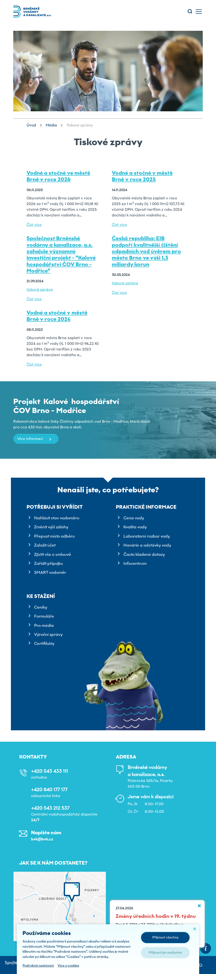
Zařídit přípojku (48, 563)
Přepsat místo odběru (54, 536)
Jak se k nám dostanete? (53, 863)
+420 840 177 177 (49, 789)
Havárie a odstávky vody (147, 545)
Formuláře (44, 616)
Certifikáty (44, 643)
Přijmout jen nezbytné (165, 952)
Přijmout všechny (165, 937)
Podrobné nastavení (38, 965)
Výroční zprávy (48, 634)
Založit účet (45, 545)
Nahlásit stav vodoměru (56, 518)
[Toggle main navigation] (199, 12)
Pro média (44, 625)
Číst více (34, 224)
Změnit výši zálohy (51, 527)
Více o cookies (68, 965)
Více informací (30, 438)
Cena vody (133, 518)
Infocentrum (135, 563)
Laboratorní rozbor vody (146, 536)
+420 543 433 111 (49, 771)
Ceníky (40, 607)
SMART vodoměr (50, 572)
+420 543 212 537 (50, 808)
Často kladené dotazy (144, 554)
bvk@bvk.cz (42, 839)
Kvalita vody (135, 527)
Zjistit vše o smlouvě (52, 554)
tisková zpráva (40, 289)
